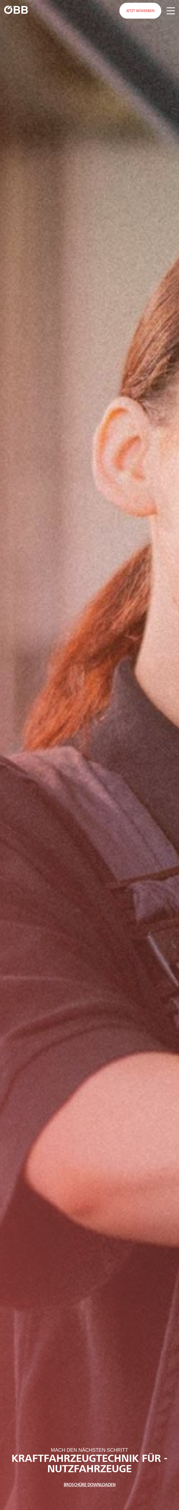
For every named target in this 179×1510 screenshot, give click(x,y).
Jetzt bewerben (140, 10)
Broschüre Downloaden (90, 1485)
